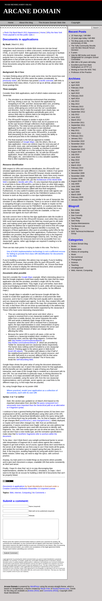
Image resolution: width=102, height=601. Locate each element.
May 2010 (75, 160)
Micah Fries (46, 592)
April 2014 (75, 98)
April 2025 (75, 82)
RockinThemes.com (61, 592)
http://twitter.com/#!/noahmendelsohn (27, 340)
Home (10, 22)
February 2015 (77, 96)
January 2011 (76, 138)
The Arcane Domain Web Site (52, 22)
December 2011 (77, 122)
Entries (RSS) (33, 594)
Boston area (76, 249)
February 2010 (77, 168)
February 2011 (77, 136)
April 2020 (75, 85)
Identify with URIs (25, 182)
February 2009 (77, 197)
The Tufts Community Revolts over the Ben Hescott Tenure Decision (83, 48)
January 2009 (76, 200)
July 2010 (75, 154)
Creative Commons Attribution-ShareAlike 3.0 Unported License (29, 488)
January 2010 (76, 170)
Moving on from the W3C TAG (83, 70)
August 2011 (76, 128)
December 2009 (77, 173)
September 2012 (78, 112)
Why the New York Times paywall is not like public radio (32, 33)
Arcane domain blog (79, 244)
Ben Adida (75, 210)
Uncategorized (77, 268)
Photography (76, 260)
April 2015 (75, 93)
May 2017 (75, 90)
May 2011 (75, 130)
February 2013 (77, 106)
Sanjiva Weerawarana (80, 223)
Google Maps (28, 142)
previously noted (9, 81)
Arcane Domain (32, 11)
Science (74, 262)
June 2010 (75, 157)
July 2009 (75, 184)
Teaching (75, 265)
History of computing (79, 252)
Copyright (75, 22)
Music (73, 254)
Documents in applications (20, 39)
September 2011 (78, 125)
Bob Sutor (75, 213)
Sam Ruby (75, 221)
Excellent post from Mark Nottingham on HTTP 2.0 (81, 66)
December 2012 (77, 109)
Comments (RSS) (50, 594)
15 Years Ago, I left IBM (81, 35)
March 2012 (76, 120)
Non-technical (77, 257)
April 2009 (75, 192)
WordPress (34, 590)
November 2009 (77, 176)
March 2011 (76, 133)
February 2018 (77, 88)
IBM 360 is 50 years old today (83, 62)
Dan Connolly (76, 215)
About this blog (26, 22)
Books (73, 246)
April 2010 (75, 162)
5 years (74, 53)
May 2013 (75, 104)
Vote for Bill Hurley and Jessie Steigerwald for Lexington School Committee (84, 57)
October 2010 (76, 146)
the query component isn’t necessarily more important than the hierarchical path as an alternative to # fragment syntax (36, 405)
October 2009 (76, 178)
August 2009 (76, 181)
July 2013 (75, 101)
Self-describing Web (24, 360)
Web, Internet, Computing (20, 492)
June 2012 (75, 117)
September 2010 (78, 149)
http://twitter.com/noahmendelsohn (22, 343)
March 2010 (76, 165)
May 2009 (75, 189)
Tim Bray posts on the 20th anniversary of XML (82, 42)
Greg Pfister (76, 218)
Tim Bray (74, 229)
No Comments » (39, 492)
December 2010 (77, 141)
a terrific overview (46, 81)
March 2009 (76, 194)
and (35, 420)
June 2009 (75, 186)
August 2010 (76, 152)
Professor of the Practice (81, 72)
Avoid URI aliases (15, 351)
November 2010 (77, 144)
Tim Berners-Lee (78, 226)
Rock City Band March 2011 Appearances (21, 32)
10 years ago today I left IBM (83, 38)
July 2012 (75, 114)
